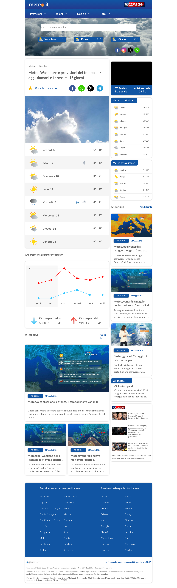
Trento (104, 508)
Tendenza (35, 396)
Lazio (66, 526)
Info (103, 13)
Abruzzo (68, 532)
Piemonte (44, 496)
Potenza (105, 544)
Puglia (67, 538)
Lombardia (69, 502)
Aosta (128, 496)
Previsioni (36, 13)
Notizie (81, 13)
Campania (45, 532)
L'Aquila (129, 532)
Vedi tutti (146, 206)
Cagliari (129, 550)
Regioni (58, 13)
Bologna (129, 514)
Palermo (105, 550)
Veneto (67, 508)
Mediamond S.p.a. (47, 578)
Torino (104, 496)
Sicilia (43, 550)
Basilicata (45, 544)
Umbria (43, 526)
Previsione (121, 241)
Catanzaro (130, 544)
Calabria (68, 544)
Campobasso (107, 538)
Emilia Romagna (48, 514)
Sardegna (68, 550)
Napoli (104, 532)
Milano (128, 502)
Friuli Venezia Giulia (50, 520)
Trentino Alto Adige (50, 508)
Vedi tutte (103, 336)
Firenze (129, 520)
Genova (105, 502)
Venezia (129, 508)
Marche (67, 514)
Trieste (104, 514)
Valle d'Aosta (70, 496)
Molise (43, 538)
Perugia (105, 526)
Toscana (68, 520)
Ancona (104, 520)
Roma (128, 526)
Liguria (43, 502)
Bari (127, 538)
